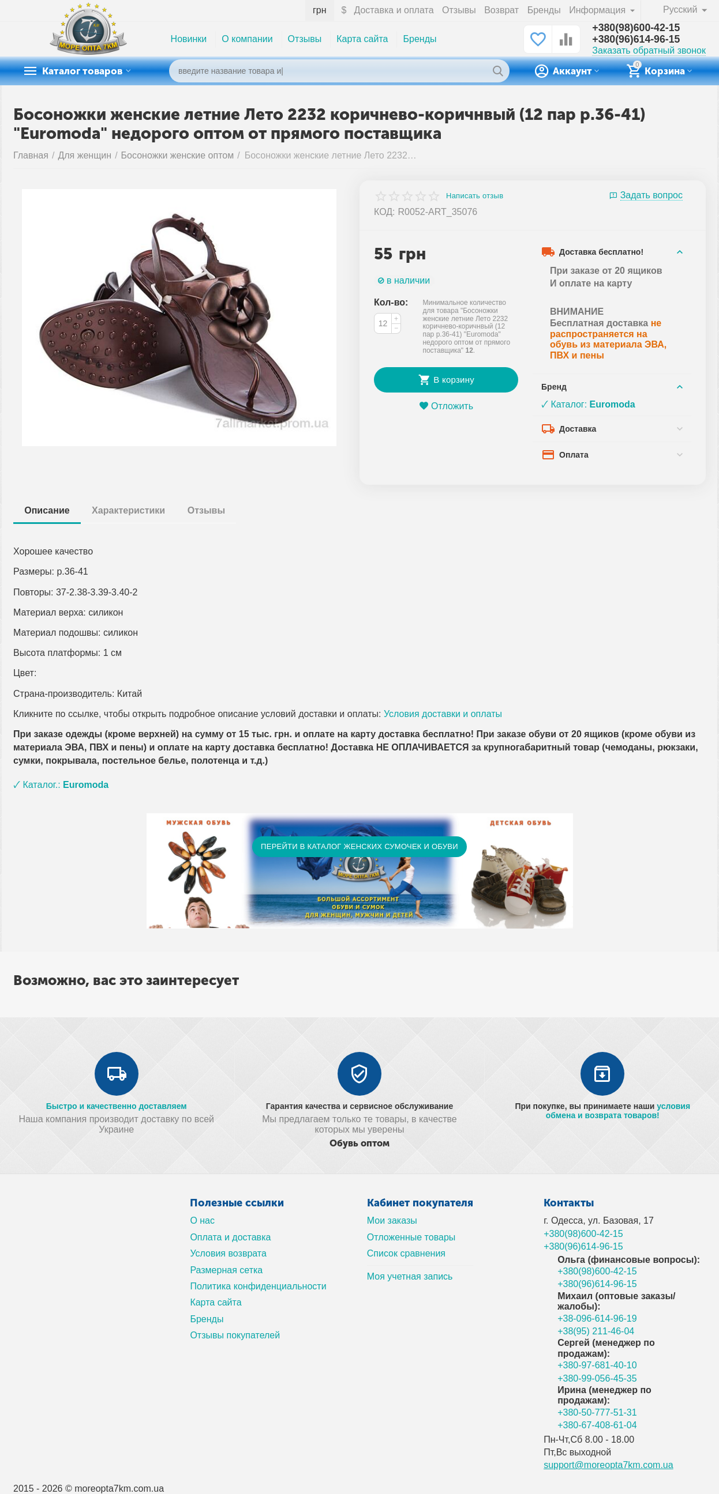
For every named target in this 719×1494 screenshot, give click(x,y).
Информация (598, 10)
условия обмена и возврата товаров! (618, 1110)
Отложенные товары (411, 1237)
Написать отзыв (474, 196)
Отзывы (459, 10)
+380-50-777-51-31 (597, 1412)
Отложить (446, 406)
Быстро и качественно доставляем (116, 1106)
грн (320, 10)
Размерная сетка (226, 1270)
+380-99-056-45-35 (597, 1378)
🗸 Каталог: (588, 404)
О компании (247, 39)
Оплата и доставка (230, 1237)
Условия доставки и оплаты (443, 714)
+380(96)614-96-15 (636, 40)
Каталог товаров (85, 71)
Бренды (544, 10)
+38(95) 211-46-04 (595, 1331)
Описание (47, 510)
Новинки (189, 39)
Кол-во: (391, 302)
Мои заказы (392, 1220)
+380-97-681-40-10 (597, 1365)
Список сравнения (406, 1253)
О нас (202, 1220)
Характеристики (129, 510)
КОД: (384, 212)
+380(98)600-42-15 (636, 28)
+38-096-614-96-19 (597, 1318)
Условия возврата (228, 1253)
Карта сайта (362, 39)
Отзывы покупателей (235, 1335)
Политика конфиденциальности (258, 1286)
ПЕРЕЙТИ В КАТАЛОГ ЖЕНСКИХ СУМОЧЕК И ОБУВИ (359, 846)
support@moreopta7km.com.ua (608, 1465)
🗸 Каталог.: (60, 785)
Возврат (501, 10)
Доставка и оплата (393, 10)
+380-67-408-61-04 (597, 1425)
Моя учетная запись (410, 1276)
